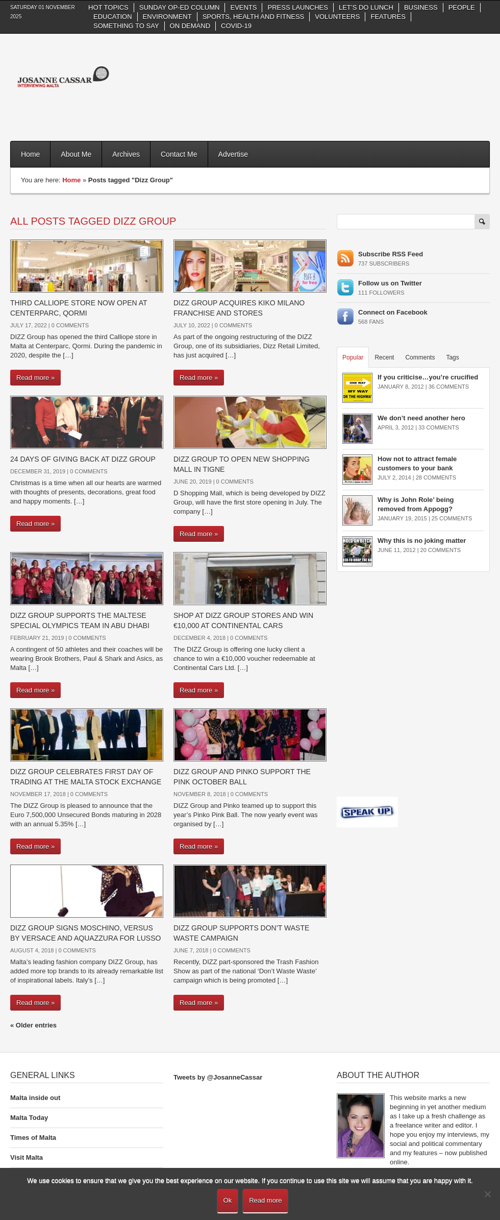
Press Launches (297, 7)
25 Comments (452, 518)
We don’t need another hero (421, 418)
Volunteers (337, 16)
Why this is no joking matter (422, 540)
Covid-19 (236, 26)
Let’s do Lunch (366, 7)
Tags (452, 357)
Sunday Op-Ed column (179, 7)
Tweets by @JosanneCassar (217, 1077)
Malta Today (29, 1117)
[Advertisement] (453, 86)
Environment (167, 16)
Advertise (233, 154)
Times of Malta (33, 1137)
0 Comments (70, 325)
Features (387, 16)
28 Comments (436, 477)
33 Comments (438, 427)
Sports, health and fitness (254, 16)
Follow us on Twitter (390, 283)
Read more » (35, 377)
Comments (420, 357)
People (461, 7)
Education (112, 16)
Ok (227, 1200)
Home (30, 154)
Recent (384, 357)
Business (421, 7)
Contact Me (179, 154)
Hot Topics (108, 7)
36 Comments (449, 387)
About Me (76, 154)
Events (243, 7)
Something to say (126, 26)
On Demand (190, 26)
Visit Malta (26, 1157)
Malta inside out (35, 1098)
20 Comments (440, 550)
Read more (265, 1200)
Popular (352, 357)
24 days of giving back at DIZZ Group (83, 459)
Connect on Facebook (393, 312)
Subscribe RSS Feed (390, 254)
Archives (126, 154)
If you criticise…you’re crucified (428, 377)
